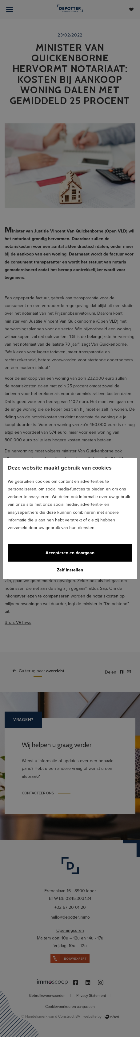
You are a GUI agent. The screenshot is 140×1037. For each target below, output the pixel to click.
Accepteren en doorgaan (70, 553)
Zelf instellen (70, 570)
